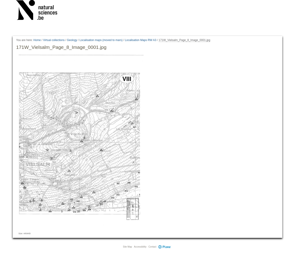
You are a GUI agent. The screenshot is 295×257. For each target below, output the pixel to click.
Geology (72, 40)
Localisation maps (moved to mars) (101, 40)
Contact (152, 246)
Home (37, 40)
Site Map (127, 246)
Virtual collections (54, 40)
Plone (165, 246)
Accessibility (140, 246)
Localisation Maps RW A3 (140, 40)
